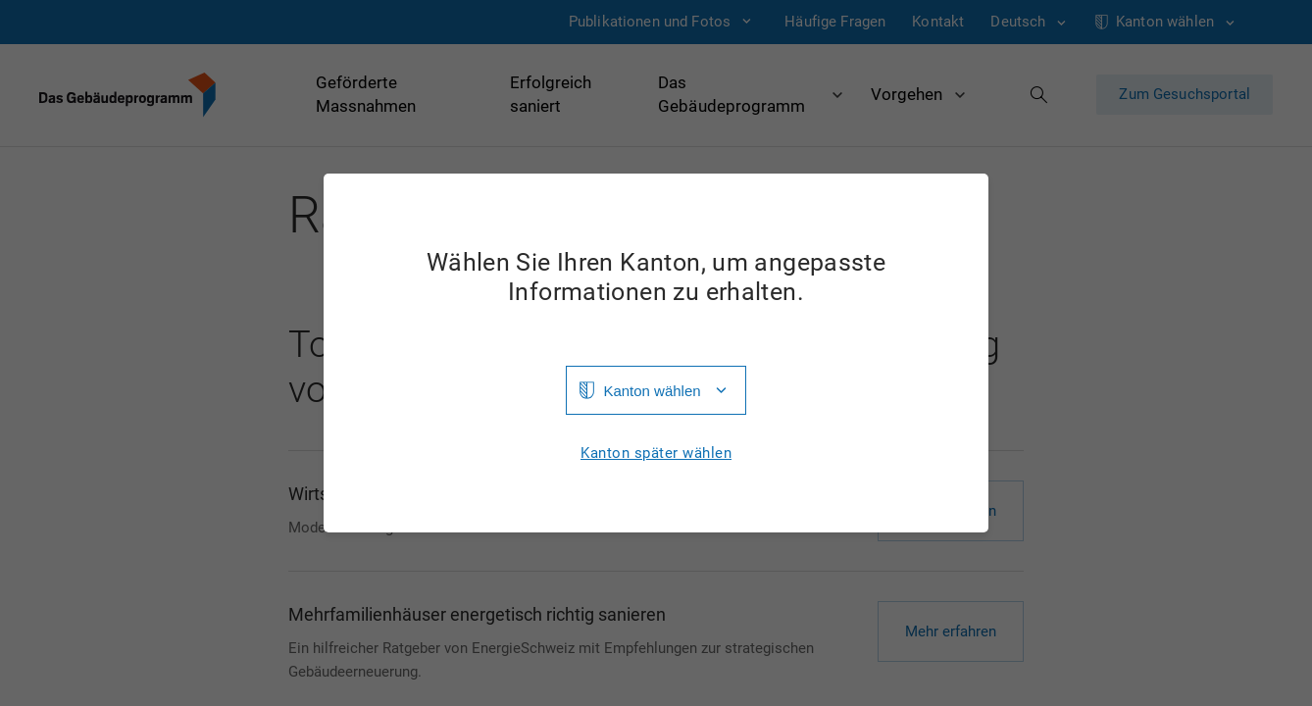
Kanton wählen (651, 390)
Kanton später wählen (656, 453)
